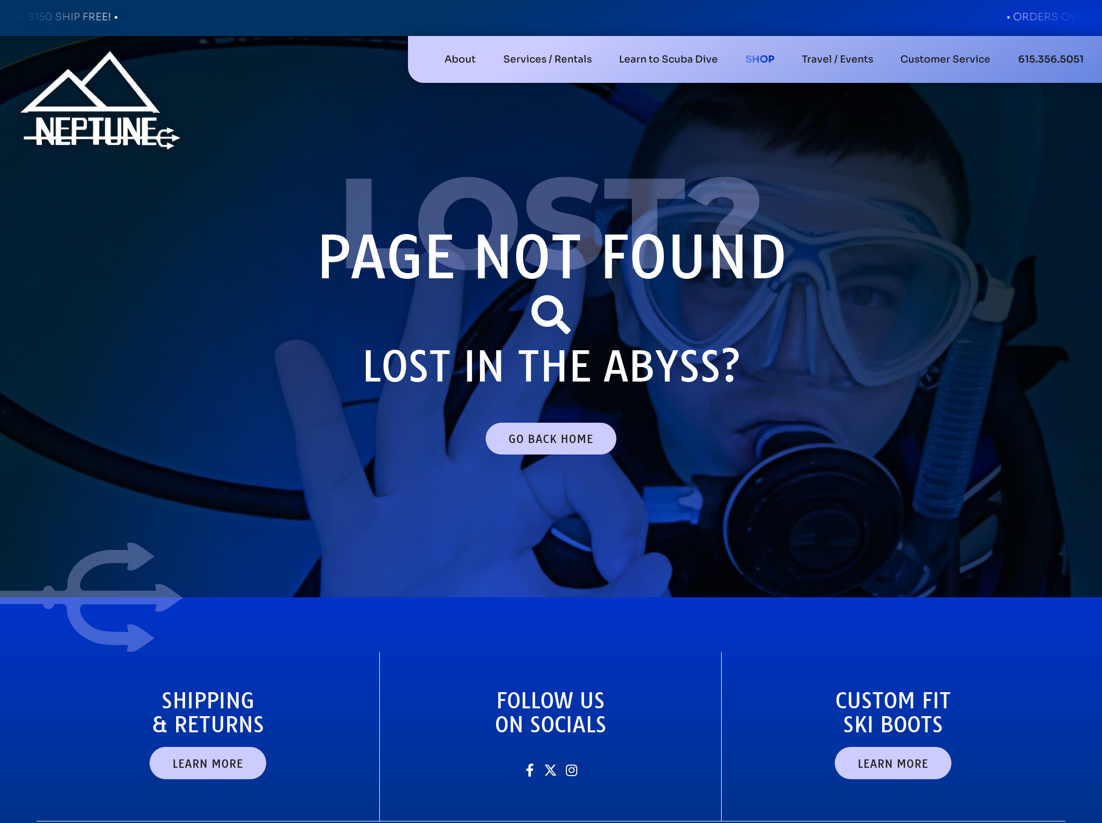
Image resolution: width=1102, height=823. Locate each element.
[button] (547, 59)
